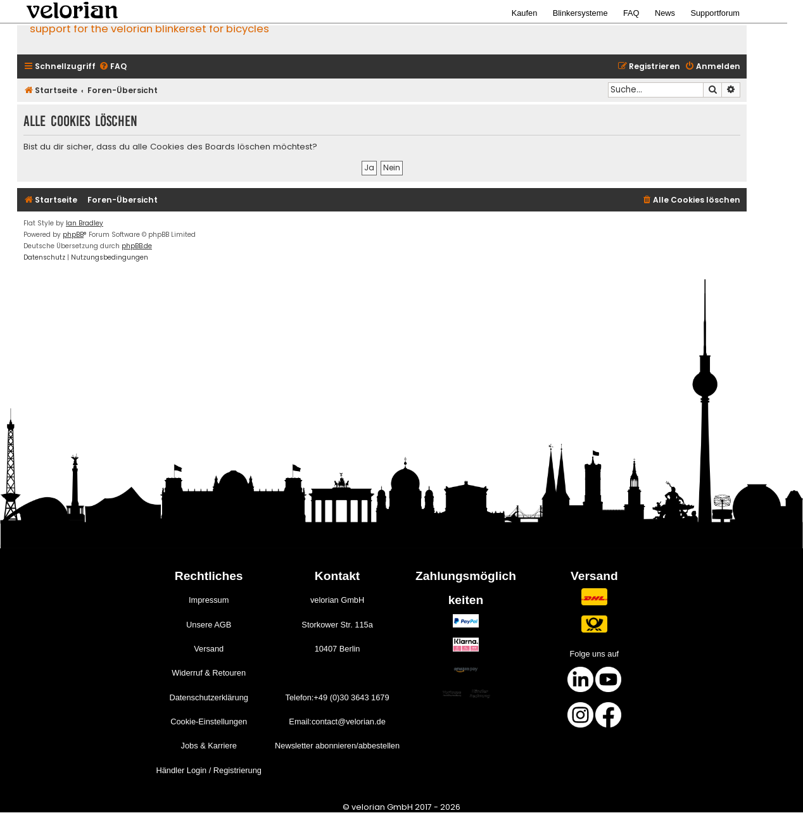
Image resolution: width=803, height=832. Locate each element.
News (665, 13)
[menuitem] (113, 66)
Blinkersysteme (580, 13)
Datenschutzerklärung (208, 697)
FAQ (631, 13)
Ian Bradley (84, 223)
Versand (209, 648)
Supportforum (715, 13)
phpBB (73, 234)
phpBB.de (137, 246)
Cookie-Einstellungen (208, 721)
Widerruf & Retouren (209, 673)
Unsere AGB (208, 624)
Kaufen (525, 13)
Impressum (209, 600)
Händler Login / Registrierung (208, 770)
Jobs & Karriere (209, 745)
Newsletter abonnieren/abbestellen (337, 745)
